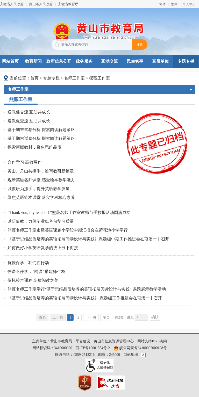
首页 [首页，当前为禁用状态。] (42, 317)
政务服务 (84, 61)
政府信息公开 (58, 61)
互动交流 (109, 61)
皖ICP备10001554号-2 (93, 348)
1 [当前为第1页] (70, 317)
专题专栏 (185, 61)
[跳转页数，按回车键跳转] (141, 317)
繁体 (174, 4)
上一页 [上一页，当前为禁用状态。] (57, 317)
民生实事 (135, 61)
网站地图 (131, 355)
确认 (155, 317)
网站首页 (10, 61)
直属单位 (160, 61)
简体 (162, 4)
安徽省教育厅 (68, 4)
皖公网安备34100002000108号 (140, 348)
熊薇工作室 (99, 78)
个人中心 (189, 4)
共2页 (119, 317)
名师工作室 (74, 78)
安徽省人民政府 (12, 4)
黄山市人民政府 (41, 4)
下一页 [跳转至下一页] (91, 317)
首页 (34, 78)
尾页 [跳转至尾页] (106, 317)
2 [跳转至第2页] (78, 317)
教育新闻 (33, 61)
